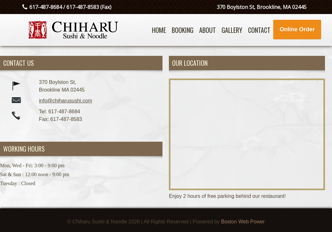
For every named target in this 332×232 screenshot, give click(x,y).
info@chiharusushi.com (65, 100)
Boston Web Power (243, 221)
